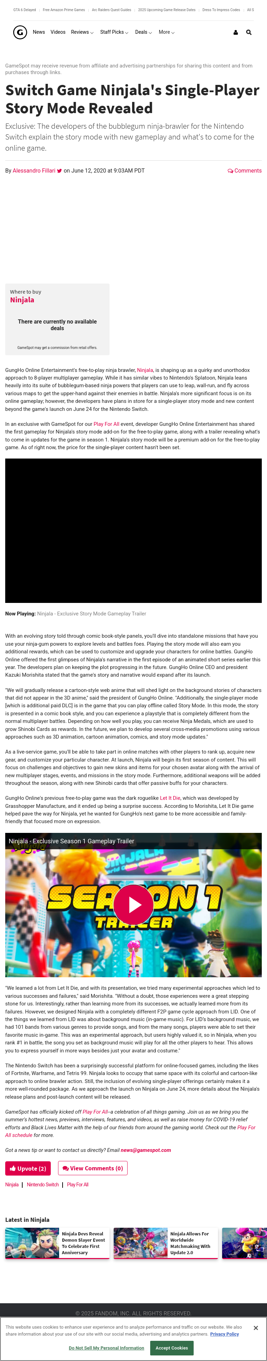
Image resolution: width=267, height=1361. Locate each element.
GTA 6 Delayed (24, 10)
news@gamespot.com (146, 1150)
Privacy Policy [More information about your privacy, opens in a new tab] (224, 1334)
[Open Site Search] (249, 32)
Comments (245, 170)
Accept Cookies (172, 1348)
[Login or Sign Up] (235, 32)
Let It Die (170, 798)
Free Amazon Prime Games (64, 10)
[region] (133, 1339)
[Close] (256, 1328)
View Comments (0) (93, 1168)
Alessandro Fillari (35, 170)
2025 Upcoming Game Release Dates (166, 10)
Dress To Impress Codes (221, 10)
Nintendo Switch (43, 1184)
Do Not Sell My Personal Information (106, 1348)
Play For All (106, 424)
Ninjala (22, 299)
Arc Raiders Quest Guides (111, 10)
